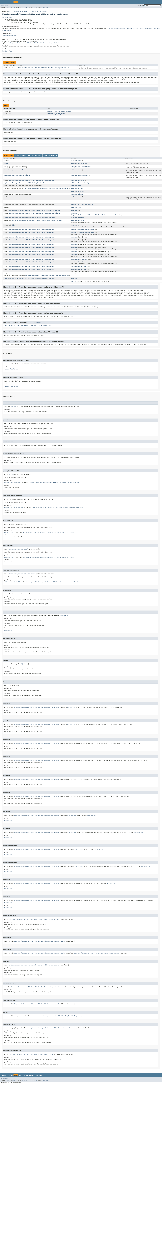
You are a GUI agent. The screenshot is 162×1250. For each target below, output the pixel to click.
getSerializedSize (77, 191)
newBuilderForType (77, 217)
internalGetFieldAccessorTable (82, 204)
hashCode (74, 202)
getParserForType (77, 188)
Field (13, 7)
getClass (20, 325)
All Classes (4, 5)
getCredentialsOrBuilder (79, 175)
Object (78, 160)
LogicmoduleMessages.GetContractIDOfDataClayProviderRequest (31, 180)
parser (73, 274)
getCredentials (76, 170)
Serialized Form (7, 51)
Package (9, 2)
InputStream (89, 229)
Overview (3, 2)
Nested (9, 7)
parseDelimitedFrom (77, 229)
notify (26, 325)
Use (20, 2)
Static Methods (20, 155)
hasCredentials (76, 197)
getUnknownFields (77, 194)
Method (24, 7)
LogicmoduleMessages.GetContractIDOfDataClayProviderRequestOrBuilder (134, 28)
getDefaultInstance (77, 180)
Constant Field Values (11, 369)
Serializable (6, 30)
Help (40, 2)
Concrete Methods (50, 155)
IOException (64, 615)
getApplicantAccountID (79, 163)
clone (5, 325)
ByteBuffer (82, 266)
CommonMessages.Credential (13, 170)
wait (40, 325)
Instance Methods (34, 155)
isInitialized (76, 207)
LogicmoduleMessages (9, 35)
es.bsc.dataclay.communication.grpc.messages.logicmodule (27, 11)
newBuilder (74, 210)
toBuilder (74, 278)
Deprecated (30, 2)
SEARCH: (140, 5)
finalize (12, 325)
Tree (23, 2)
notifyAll (33, 325)
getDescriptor (76, 185)
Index (36, 2)
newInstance (75, 225)
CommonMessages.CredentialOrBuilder (17, 175)
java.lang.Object (7, 17)
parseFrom (74, 237)
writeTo (73, 281)
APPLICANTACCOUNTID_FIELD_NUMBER (59, 111)
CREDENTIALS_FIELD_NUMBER (56, 114)
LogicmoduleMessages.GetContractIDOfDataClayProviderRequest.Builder (43, 68)
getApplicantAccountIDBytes (81, 167)
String (6, 163)
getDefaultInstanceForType (80, 183)
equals (73, 160)
